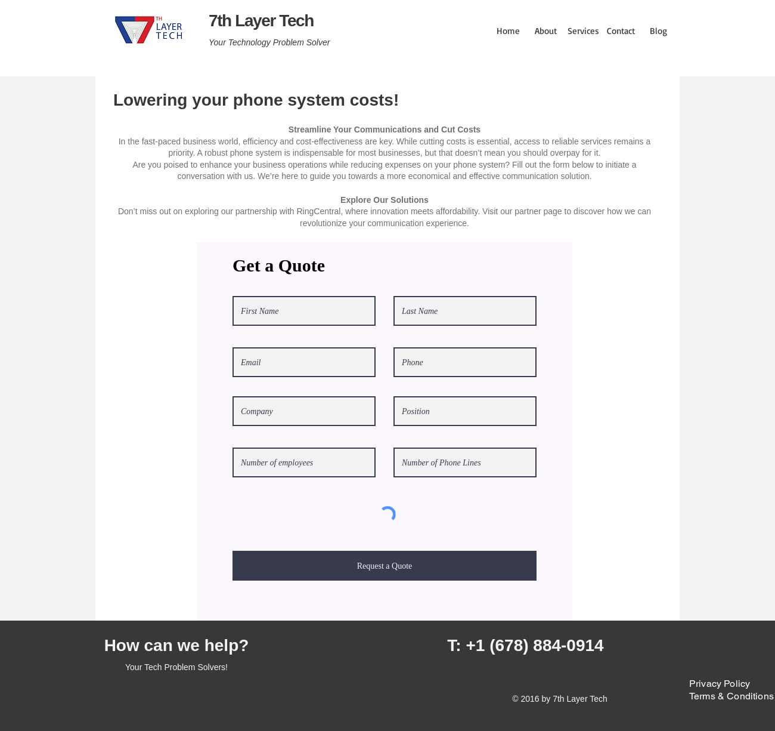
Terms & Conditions (731, 696)
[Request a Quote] (384, 566)
